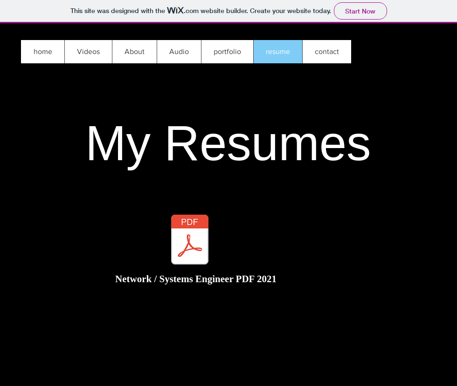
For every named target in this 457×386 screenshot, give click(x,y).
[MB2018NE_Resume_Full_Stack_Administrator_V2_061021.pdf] (190, 240)
